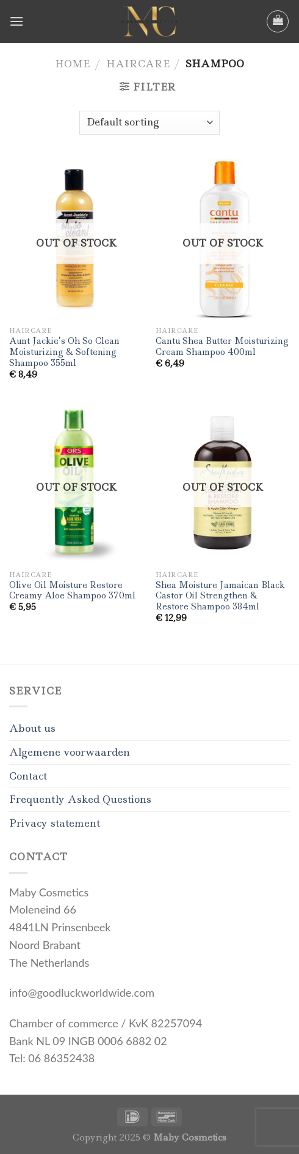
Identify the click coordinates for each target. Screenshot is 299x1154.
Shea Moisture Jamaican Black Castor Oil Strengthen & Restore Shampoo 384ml (220, 596)
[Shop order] (149, 123)
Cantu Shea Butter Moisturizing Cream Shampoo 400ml (222, 346)
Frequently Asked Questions (80, 799)
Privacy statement (54, 823)
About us (32, 728)
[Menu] (16, 21)
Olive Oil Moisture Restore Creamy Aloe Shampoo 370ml (72, 590)
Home (72, 63)
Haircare (138, 63)
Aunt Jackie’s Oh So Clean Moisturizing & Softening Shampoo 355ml (64, 352)
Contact (28, 776)
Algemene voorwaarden (69, 752)
